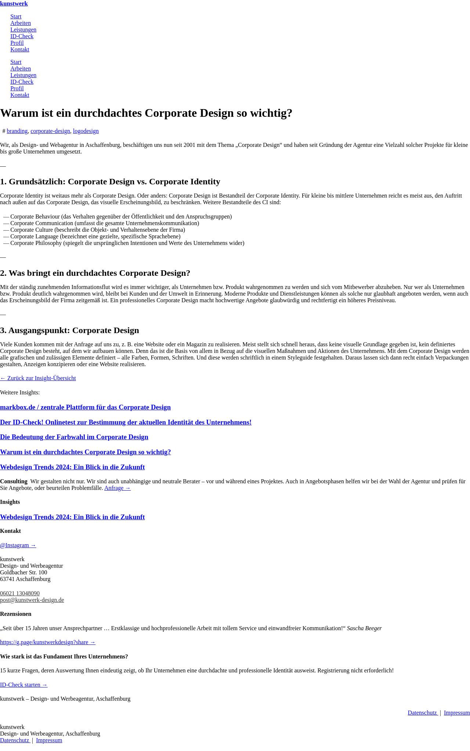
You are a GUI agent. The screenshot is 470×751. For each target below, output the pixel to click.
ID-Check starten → (24, 685)
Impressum (457, 713)
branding (17, 131)
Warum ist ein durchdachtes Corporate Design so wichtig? (85, 452)
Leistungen (23, 29)
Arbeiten (20, 23)
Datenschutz (423, 713)
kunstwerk (14, 3)
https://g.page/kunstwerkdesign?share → (47, 642)
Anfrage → (117, 488)
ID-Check (21, 36)
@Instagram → (18, 545)
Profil (17, 43)
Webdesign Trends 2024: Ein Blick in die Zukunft (72, 467)
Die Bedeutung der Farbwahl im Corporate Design (74, 437)
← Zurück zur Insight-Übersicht (38, 378)
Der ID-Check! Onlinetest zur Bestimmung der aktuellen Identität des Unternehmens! (126, 422)
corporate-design (50, 131)
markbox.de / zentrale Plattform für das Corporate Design (85, 407)
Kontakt (19, 49)
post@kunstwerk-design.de (32, 600)
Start (15, 16)
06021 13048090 (20, 593)
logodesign (86, 131)
